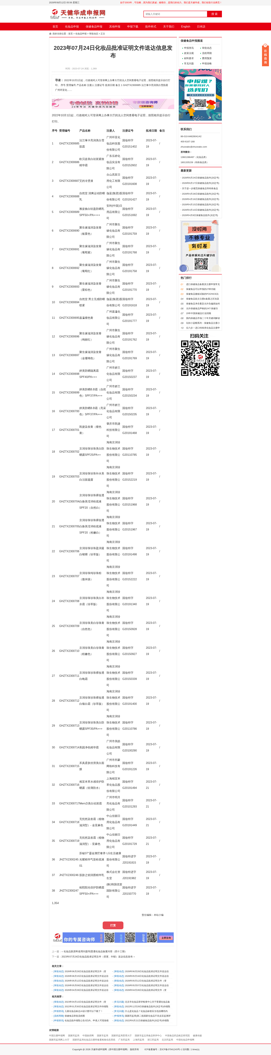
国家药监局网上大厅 (59, 1039)
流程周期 (207, 53)
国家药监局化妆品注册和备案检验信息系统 (94, 1039)
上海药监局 (138, 1039)
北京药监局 (167, 1039)
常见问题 (189, 63)
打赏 (113, 925)
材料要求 (189, 58)
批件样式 (150, 26)
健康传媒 (197, 1035)
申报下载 (132, 26)
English (185, 26)
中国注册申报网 (57, 1035)
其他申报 (114, 26)
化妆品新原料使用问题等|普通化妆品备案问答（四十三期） (95, 951)
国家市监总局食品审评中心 (148, 1035)
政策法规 (189, 53)
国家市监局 (102, 1035)
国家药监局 (73, 1035)
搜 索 (214, 13)
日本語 (201, 26)
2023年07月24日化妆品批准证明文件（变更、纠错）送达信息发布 (97, 956)
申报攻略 (207, 63)
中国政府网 (88, 1035)
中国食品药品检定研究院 (177, 1035)
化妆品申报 (72, 26)
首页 (55, 26)
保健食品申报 (94, 26)
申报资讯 (189, 48)
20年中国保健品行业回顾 (198, 313)
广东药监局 (124, 1039)
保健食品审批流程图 (75, 1016)
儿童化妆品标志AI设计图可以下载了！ (84, 1011)
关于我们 (168, 26)
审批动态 (93, 33)
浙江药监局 (153, 1039)
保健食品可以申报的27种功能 (201, 289)
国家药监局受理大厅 (121, 1035)
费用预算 (207, 58)
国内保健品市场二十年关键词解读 (203, 318)
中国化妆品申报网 (185, 1039)
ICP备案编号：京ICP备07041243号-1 (163, 1049)
